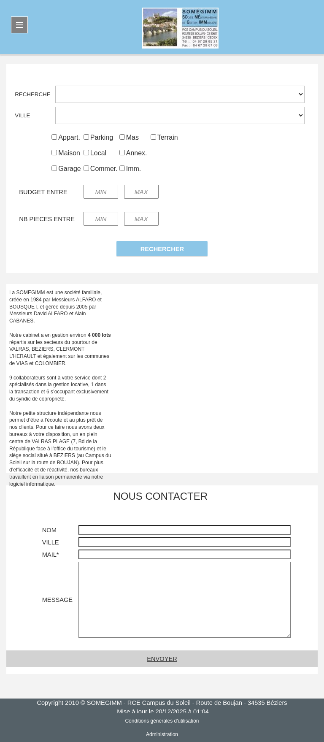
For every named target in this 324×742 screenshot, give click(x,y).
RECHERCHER (162, 249)
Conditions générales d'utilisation (162, 721)
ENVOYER (162, 658)
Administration (162, 734)
